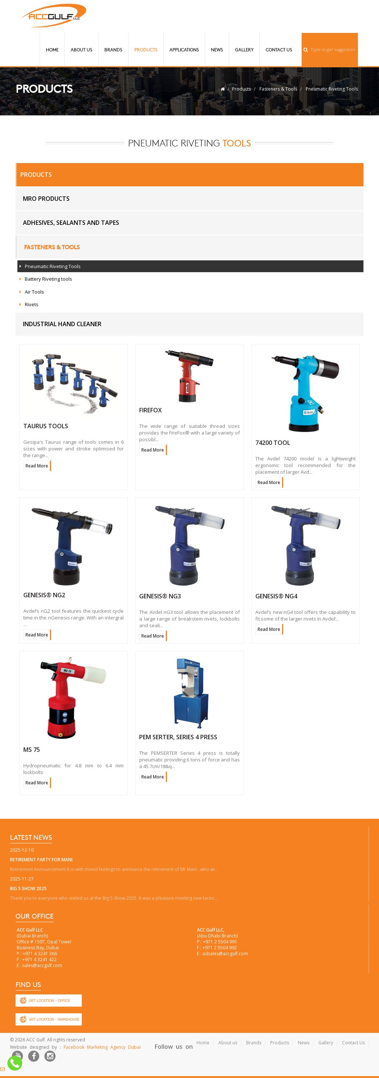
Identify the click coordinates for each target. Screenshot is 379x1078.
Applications (184, 50)
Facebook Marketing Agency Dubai (102, 1047)
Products (145, 50)
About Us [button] (81, 50)
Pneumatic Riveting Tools (332, 89)
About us (227, 1043)
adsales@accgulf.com (225, 953)
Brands (113, 50)
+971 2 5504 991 (220, 942)
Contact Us (279, 50)
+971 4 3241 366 (40, 953)
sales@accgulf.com (42, 965)
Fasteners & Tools (278, 89)
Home (52, 50)
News (217, 50)
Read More (37, 466)
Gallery (244, 50)
